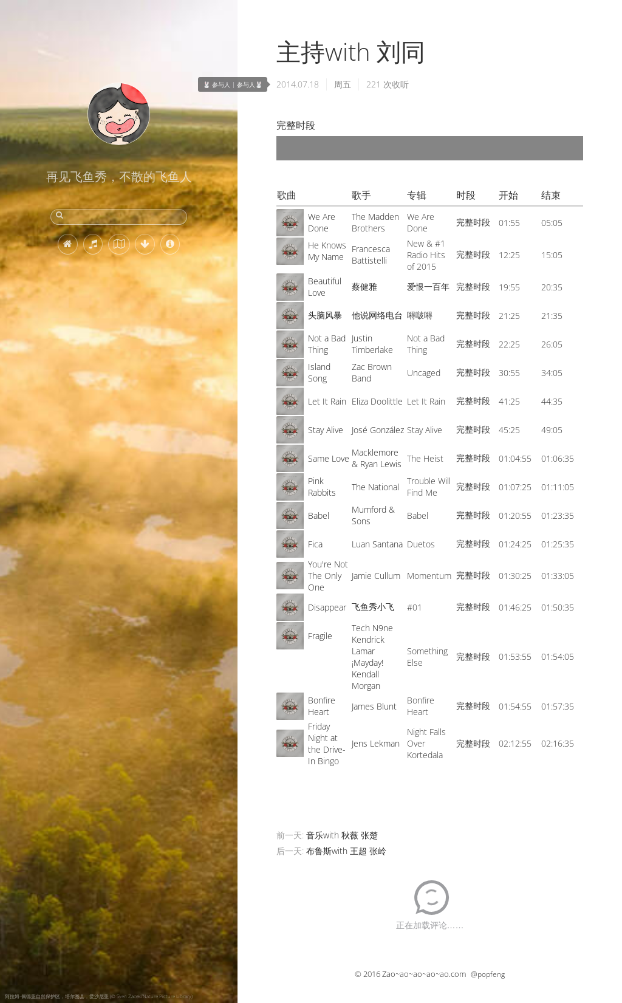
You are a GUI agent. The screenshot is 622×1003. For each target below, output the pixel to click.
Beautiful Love (324, 286)
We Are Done (321, 222)
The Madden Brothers (375, 222)
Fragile (320, 636)
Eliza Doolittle (377, 401)
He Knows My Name (327, 250)
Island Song (319, 372)
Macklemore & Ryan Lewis (377, 458)
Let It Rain (327, 401)
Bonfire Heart (321, 705)
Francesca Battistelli (371, 254)
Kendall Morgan (366, 679)
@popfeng (488, 974)
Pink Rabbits (322, 486)
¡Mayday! (367, 662)
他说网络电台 (377, 315)
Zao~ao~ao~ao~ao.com (424, 973)
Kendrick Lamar (368, 645)
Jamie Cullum (376, 575)
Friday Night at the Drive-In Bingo (327, 744)
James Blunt (374, 706)
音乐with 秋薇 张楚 (342, 835)
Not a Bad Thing (327, 343)
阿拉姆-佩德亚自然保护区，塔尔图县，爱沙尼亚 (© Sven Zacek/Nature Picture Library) (99, 996)
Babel (318, 515)
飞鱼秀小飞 (373, 606)
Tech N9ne (372, 628)
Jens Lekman (376, 743)
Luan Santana (377, 544)
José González (378, 430)
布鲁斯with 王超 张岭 (346, 851)
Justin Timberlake (372, 343)
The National (375, 487)
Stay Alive (325, 430)
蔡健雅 (364, 286)
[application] (429, 148)
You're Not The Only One (328, 575)
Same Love (328, 458)
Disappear (327, 607)
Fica (315, 544)
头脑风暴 (325, 315)
